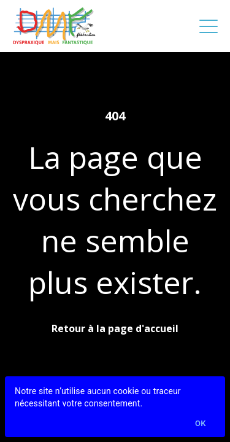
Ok (200, 423)
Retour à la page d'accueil (115, 328)
